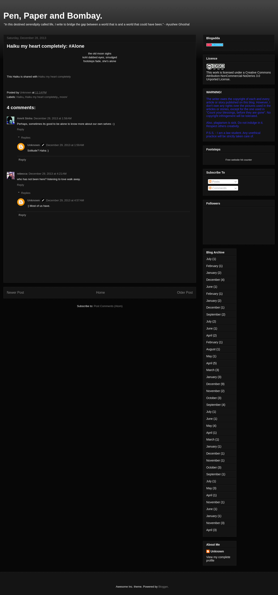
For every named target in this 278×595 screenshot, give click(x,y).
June (209, 286)
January (211, 272)
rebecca (22, 173)
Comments (218, 188)
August (211, 349)
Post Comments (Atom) (108, 306)
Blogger (163, 586)
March (210, 370)
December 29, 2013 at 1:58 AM (53, 118)
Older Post (185, 292)
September (213, 314)
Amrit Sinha (24, 118)
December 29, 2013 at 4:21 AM (47, 173)
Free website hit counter (239, 159)
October (211, 398)
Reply (20, 129)
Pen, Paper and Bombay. (52, 15)
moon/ (63, 97)
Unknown (33, 145)
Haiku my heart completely (54, 76)
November (213, 391)
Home (100, 292)
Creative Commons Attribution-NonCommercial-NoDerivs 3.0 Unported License (238, 76)
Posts (214, 181)
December (213, 279)
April (209, 335)
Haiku (20, 97)
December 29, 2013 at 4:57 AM (65, 200)
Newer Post (15, 292)
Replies (25, 137)
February (212, 266)
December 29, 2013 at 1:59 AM (65, 145)
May (209, 356)
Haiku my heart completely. (41, 97)
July (209, 259)
